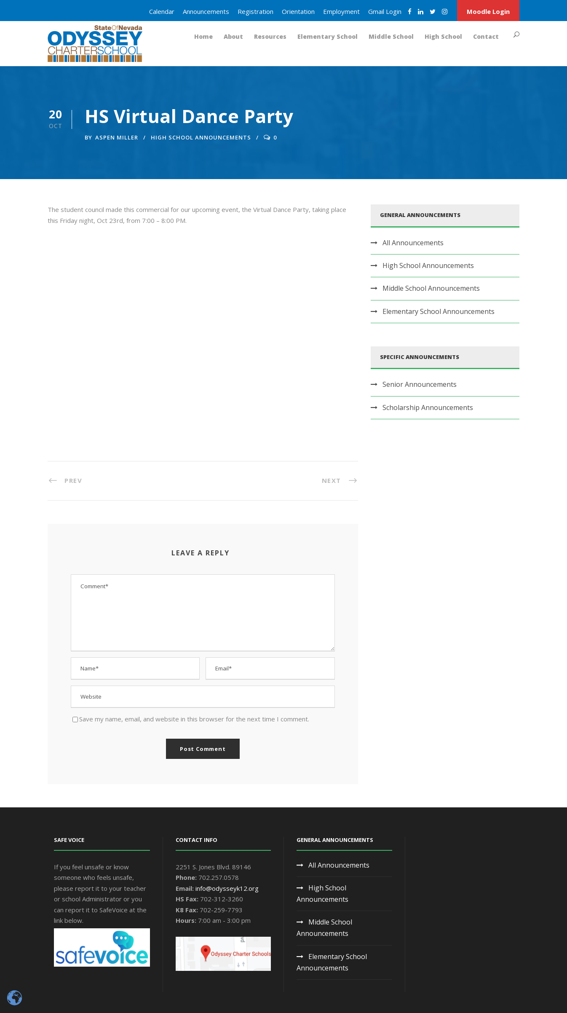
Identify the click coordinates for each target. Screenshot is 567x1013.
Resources (270, 36)
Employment (341, 11)
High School (443, 36)
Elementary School (327, 36)
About (233, 36)
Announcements (206, 11)
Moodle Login (488, 11)
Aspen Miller (116, 137)
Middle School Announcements (431, 288)
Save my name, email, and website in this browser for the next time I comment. (194, 719)
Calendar (161, 11)
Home (203, 36)
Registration (255, 11)
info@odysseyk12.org (227, 888)
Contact (486, 36)
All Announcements (413, 242)
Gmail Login (384, 11)
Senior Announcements (419, 384)
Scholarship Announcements (427, 407)
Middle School (391, 36)
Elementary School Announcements (438, 311)
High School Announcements (201, 137)
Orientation (298, 11)
